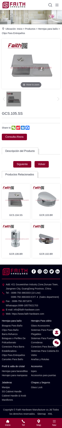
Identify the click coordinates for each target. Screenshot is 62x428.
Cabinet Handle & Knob (14, 395)
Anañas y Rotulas (40, 359)
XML (50, 413)
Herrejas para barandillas (15, 371)
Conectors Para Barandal (44, 346)
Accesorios (36, 366)
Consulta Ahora (14, 136)
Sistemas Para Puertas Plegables (43, 332)
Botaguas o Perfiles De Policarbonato (13, 340)
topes (34, 371)
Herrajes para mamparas (14, 375)
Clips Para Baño (10, 330)
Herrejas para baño (48, 29)
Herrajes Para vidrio (41, 320)
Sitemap (41, 413)
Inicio (19, 29)
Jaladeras (7, 382)
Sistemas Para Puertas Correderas (43, 340)
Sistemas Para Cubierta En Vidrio (45, 353)
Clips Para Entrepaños (13, 33)
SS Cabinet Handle (11, 391)
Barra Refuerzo (10, 334)
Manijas (6, 387)
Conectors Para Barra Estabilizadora (13, 348)
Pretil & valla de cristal (13, 366)
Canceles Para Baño (12, 359)
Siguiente (22, 164)
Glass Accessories (40, 325)
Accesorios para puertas (43, 375)
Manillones (7, 399)
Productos (30, 29)
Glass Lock (36, 387)
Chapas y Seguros (40, 382)
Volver (41, 164)
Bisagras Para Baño (12, 325)
